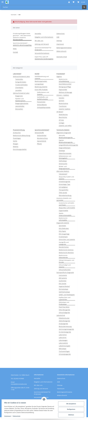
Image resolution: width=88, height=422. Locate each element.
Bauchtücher (63, 117)
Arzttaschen (17, 133)
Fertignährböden (20, 82)
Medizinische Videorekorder (63, 256)
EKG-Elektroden (64, 228)
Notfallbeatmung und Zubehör (42, 77)
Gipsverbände (41, 141)
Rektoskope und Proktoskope (64, 303)
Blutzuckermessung (65, 326)
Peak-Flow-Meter (64, 307)
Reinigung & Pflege (65, 87)
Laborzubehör (63, 343)
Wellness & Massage (65, 92)
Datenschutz (17, 416)
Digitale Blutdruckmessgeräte (66, 141)
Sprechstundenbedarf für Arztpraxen (43, 49)
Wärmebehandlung (65, 195)
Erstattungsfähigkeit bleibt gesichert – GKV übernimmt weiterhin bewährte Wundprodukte (22, 36)
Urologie (61, 123)
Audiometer (62, 281)
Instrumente (63, 275)
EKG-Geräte (62, 283)
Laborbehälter (19, 106)
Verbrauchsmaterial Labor (21, 76)
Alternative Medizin (63, 171)
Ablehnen (70, 415)
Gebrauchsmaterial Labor (21, 93)
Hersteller (38, 33)
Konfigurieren (71, 409)
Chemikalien (19, 87)
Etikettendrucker (64, 318)
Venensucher (63, 164)
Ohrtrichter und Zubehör (67, 239)
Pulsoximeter (41, 102)
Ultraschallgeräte (64, 312)
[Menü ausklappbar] (2, 1)
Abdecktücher (63, 114)
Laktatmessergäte (64, 346)
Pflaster (39, 144)
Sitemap (59, 41)
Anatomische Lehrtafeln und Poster (66, 204)
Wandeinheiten (64, 247)
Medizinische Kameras (66, 250)
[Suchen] (84, 7)
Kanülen (61, 98)
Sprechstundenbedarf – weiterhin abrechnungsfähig (22, 44)
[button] (69, 2)
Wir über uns (39, 41)
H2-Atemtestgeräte (65, 332)
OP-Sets (61, 120)
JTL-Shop (78, 419)
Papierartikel (63, 89)
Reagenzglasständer (21, 103)
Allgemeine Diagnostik (64, 133)
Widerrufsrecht (61, 51)
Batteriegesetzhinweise (64, 48)
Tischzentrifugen (64, 351)
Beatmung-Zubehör (41, 87)
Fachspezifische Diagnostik (65, 272)
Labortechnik (61, 315)
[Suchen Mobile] (42, 7)
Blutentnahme (63, 103)
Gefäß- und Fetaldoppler (67, 295)
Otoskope (62, 150)
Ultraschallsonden (65, 270)
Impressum (8, 416)
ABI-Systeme (63, 278)
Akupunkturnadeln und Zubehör (66, 178)
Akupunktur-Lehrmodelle (67, 208)
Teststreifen (19, 79)
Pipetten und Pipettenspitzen (20, 100)
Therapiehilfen (63, 190)
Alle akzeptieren (70, 404)
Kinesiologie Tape (64, 184)
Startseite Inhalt (62, 57)
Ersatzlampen (63, 237)
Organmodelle (63, 210)
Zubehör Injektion (64, 109)
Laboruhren (62, 337)
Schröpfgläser (63, 187)
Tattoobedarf (63, 174)
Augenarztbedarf (64, 286)
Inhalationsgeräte (64, 181)
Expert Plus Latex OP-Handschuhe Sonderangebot (44, 58)
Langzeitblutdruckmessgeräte (68, 145)
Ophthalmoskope (64, 292)
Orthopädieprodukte (43, 107)
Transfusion (63, 106)
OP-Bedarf (60, 112)
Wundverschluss (42, 138)
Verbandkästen (42, 105)
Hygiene (59, 76)
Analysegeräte (63, 324)
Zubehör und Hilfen (65, 126)
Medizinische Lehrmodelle (63, 219)
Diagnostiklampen (64, 148)
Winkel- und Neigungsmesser (64, 167)
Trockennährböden (21, 85)
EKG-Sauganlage (64, 234)
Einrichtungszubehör (20, 149)
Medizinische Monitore (66, 253)
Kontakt (15, 52)
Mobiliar (15, 146)
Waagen (15, 144)
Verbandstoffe (39, 133)
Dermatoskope (63, 289)
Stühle (15, 141)
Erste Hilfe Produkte (41, 89)
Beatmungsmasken (41, 81)
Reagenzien (19, 96)
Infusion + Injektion (63, 95)
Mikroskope (62, 349)
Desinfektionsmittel (65, 84)
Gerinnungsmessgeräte (66, 329)
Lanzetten (18, 90)
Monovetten (19, 109)
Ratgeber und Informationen (44, 37)
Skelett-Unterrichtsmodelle (65, 214)
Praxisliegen (17, 138)
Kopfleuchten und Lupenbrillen (64, 298)
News (15, 49)
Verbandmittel (41, 135)
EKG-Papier (62, 231)
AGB (58, 37)
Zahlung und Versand (42, 44)
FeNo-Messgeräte (64, 310)
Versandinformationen (42, 53)
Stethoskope (63, 161)
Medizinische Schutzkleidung (64, 80)
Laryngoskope (39, 84)
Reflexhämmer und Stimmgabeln (65, 157)
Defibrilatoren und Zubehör (43, 93)
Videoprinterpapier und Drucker (66, 261)
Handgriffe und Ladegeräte (64, 243)
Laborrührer (63, 335)
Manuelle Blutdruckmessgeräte (66, 136)
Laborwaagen (63, 340)
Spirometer (62, 226)
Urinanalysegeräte (65, 354)
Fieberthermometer (65, 153)
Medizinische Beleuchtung (21, 135)
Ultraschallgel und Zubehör (65, 266)
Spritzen (61, 101)
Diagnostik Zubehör (63, 223)
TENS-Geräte (63, 193)
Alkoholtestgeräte (64, 321)
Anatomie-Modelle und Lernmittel (64, 199)
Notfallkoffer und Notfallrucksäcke (42, 98)
